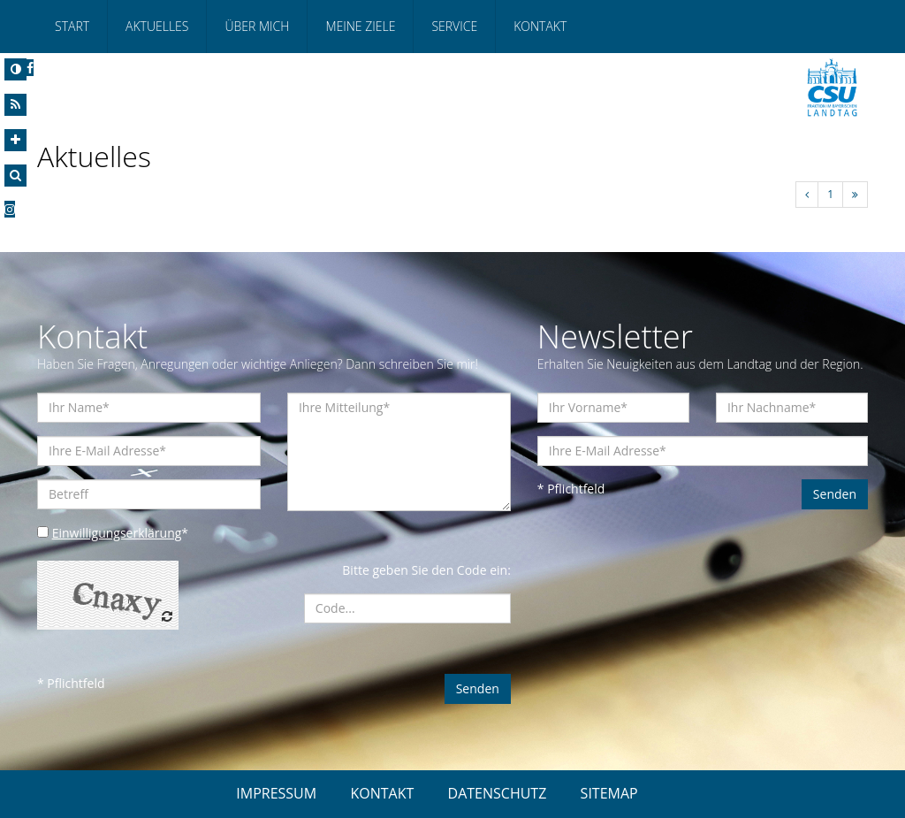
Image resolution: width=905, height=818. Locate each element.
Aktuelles (156, 26)
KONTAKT (382, 793)
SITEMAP (609, 793)
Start (72, 26)
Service (454, 26)
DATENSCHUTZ (497, 793)
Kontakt (540, 26)
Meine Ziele (360, 26)
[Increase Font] (15, 140)
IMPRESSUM (276, 793)
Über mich (256, 26)
